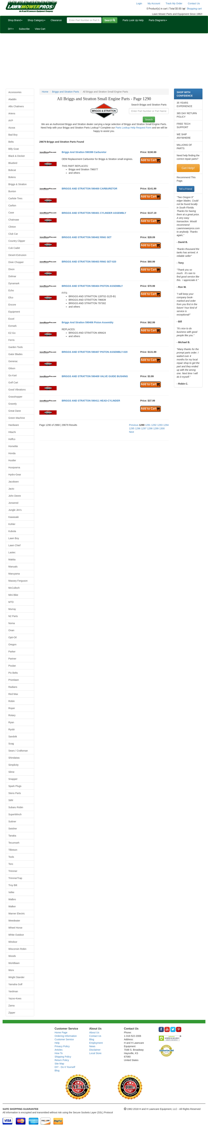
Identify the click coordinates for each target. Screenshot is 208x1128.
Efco (10, 297)
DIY (11, 28)
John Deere (14, 495)
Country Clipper (16, 241)
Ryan (11, 722)
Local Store (95, 1053)
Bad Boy (13, 134)
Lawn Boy (13, 538)
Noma (11, 623)
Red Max (13, 694)
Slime (11, 772)
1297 (144, 428)
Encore (12, 304)
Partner (12, 658)
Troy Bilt (12, 885)
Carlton (12, 205)
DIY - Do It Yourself (65, 1067)
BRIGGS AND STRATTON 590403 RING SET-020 (89, 261)
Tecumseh (14, 842)
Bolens (12, 177)
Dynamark (14, 283)
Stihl (10, 800)
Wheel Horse (15, 927)
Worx (11, 970)
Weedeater (14, 920)
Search (109, 20)
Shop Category (36, 20)
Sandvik (12, 736)
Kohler (11, 524)
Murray (12, 609)
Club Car (13, 233)
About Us (94, 1032)
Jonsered (13, 502)
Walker (12, 906)
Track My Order (174, 3)
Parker (12, 651)
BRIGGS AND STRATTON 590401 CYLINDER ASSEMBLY (94, 213)
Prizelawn (13, 679)
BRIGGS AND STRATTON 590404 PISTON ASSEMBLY (92, 286)
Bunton (12, 191)
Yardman (13, 991)
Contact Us (194, 3)
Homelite (13, 446)
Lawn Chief (14, 545)
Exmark (12, 325)
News (92, 1046)
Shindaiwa (14, 757)
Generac (13, 361)
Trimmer (12, 871)
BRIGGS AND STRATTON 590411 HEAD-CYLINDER (91, 400)
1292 (154, 425)
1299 (156, 428)
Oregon (12, 644)
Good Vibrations (17, 389)
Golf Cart (13, 382)
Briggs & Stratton (17, 184)
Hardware (13, 425)
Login (139, 3)
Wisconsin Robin (17, 949)
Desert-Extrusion (17, 255)
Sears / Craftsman (18, 750)
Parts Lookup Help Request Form (133, 127)
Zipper (11, 1012)
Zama (11, 1005)
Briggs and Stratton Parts (65, 91)
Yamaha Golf (15, 984)
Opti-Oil (12, 637)
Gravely (12, 403)
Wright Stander (16, 977)
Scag (11, 743)
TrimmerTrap (15, 878)
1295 (131, 428)
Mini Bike (13, 595)
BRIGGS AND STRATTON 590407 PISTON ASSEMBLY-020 (94, 352)
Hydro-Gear (14, 474)
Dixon (11, 269)
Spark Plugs (14, 786)
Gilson (11, 368)
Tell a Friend (185, 189)
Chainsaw (13, 219)
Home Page (61, 1032)
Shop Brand (15, 20)
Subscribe (24, 28)
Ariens (11, 113)
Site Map (59, 1063)
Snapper (13, 779)
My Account (154, 3)
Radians (12, 687)
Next (131, 432)
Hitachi (12, 432)
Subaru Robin (15, 807)
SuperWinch (15, 814)
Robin (11, 701)
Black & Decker (16, 156)
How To (58, 1053)
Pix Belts (13, 672)
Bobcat (12, 170)
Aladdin (12, 99)
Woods (12, 956)
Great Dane (14, 410)
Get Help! (188, 168)
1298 (150, 428)
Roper (11, 708)
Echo (11, 290)
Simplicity (13, 764)
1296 (138, 428)
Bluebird (12, 163)
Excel (11, 318)
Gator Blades (15, 354)
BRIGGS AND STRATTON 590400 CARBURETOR (89, 188)
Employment (96, 1042)
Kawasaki (13, 517)
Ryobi (11, 729)
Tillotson (12, 849)
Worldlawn (14, 963)
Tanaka (12, 835)
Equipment (14, 311)
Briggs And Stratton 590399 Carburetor (84, 152)
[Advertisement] (104, 61)
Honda (12, 453)
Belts (11, 141)
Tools (11, 856)
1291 (148, 425)
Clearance (56, 20)
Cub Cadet (14, 248)
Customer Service (64, 1039)
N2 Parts (13, 616)
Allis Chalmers (16, 106)
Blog (57, 1070)
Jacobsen (13, 481)
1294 (166, 425)
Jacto (11, 488)
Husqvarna (14, 467)
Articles (58, 1049)
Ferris (11, 340)
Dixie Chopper (16, 262)
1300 (162, 428)
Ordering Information (66, 1036)
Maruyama (14, 573)
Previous (133, 425)
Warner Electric (16, 913)
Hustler (12, 460)
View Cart (40, 28)
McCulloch (14, 587)
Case (11, 212)
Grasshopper (15, 396)
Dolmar (12, 276)
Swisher (12, 828)
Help (57, 1042)
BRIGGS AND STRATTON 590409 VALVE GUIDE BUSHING (95, 376)
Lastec (12, 552)
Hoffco (11, 439)
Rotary (12, 715)
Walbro (12, 899)
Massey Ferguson (18, 580)
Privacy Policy (62, 1046)
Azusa (11, 127)
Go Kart (12, 375)
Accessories (14, 92)
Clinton (12, 226)
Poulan (12, 665)
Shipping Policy (63, 1056)
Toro (10, 864)
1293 (160, 425)
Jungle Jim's (15, 510)
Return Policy (62, 1060)
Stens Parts (14, 793)
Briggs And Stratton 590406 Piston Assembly (87, 322)
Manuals (13, 566)
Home (45, 91)
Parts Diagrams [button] (158, 20)
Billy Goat (13, 148)
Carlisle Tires (15, 198)
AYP (10, 120)
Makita (12, 559)
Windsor (12, 941)
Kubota (12, 531)
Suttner (12, 821)
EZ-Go (12, 333)
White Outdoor (16, 934)
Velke (11, 892)
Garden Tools (15, 347)
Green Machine (16, 418)
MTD (11, 602)
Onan (11, 630)
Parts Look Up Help (133, 20)
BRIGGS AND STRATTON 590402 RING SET (86, 237)
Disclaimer (94, 1049)
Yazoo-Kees (14, 998)
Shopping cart (194, 8)
